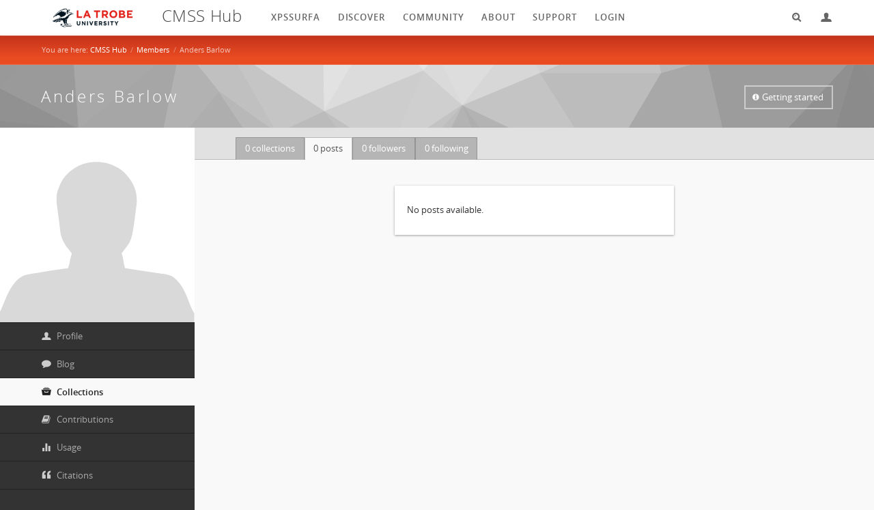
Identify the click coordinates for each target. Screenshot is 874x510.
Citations (75, 475)
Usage (69, 447)
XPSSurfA (295, 17)
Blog (65, 364)
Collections (80, 392)
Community (433, 17)
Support (555, 17)
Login (820, 17)
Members (153, 49)
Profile (70, 336)
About (498, 17)
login (610, 17)
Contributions (85, 419)
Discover (362, 17)
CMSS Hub (108, 49)
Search (792, 17)
